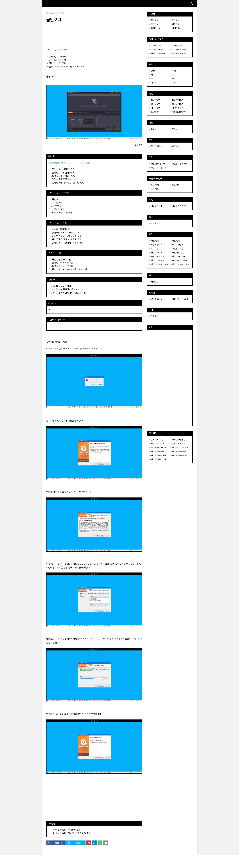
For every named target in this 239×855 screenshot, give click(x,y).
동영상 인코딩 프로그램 (62, 266)
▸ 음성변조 (175, 146)
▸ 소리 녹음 (154, 188)
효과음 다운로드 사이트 (62, 286)
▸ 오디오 (174, 129)
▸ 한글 (152, 70)
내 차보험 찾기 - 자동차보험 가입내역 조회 (72, 833)
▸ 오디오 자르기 (177, 103)
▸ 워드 (152, 74)
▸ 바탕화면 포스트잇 (179, 206)
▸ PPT (152, 78)
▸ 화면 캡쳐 (154, 184)
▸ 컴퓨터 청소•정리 (178, 256)
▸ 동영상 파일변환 (178, 439)
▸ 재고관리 (154, 223)
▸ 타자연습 (154, 281)
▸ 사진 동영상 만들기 (179, 111)
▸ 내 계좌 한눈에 (156, 45)
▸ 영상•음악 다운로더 (179, 298)
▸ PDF (173, 74)
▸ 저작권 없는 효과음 (158, 455)
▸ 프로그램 (154, 24)
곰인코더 (56, 199)
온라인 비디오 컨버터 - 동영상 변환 (67, 242)
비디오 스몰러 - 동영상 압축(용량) (67, 236)
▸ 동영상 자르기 (177, 99)
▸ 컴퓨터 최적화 (156, 252)
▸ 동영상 (153, 129)
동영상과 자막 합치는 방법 (63, 172)
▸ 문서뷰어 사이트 (178, 443)
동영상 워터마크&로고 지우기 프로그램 (69, 269)
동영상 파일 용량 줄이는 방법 (65, 179)
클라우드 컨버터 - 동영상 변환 (65, 232)
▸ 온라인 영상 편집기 (158, 447)
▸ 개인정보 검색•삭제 (179, 163)
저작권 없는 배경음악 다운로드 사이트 (69, 292)
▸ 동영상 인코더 (156, 146)
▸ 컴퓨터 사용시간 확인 (180, 264)
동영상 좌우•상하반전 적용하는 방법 (68, 182)
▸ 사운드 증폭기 (156, 244)
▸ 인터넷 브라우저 (157, 298)
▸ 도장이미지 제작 (157, 443)
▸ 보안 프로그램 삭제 (158, 167)
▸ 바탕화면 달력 (156, 206)
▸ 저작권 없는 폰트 (157, 451)
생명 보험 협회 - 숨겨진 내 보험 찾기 (69, 829)
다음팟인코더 (58, 209)
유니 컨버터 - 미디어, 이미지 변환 (67, 239)
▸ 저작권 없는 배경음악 (159, 459)
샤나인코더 (57, 202)
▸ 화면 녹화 (175, 184)
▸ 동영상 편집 (155, 99)
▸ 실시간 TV (175, 28)
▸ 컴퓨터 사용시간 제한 (159, 264)
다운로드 (138, 145)
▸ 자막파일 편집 (177, 107)
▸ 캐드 (173, 78)
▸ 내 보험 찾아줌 (156, 49)
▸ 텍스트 (174, 82)
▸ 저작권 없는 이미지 (179, 455)
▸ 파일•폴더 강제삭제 (179, 260)
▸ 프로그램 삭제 (156, 248)
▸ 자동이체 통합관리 (158, 53)
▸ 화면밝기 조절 (177, 248)
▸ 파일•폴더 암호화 (157, 163)
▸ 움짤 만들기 (155, 111)
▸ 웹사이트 (175, 20)
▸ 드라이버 (154, 316)
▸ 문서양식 (154, 20)
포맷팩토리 (57, 206)
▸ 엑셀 (173, 70)
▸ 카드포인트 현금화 (179, 53)
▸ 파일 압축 (175, 240)
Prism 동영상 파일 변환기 (63, 212)
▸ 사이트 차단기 (177, 244)
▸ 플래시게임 (155, 28)
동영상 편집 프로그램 (61, 259)
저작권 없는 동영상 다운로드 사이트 (68, 289)
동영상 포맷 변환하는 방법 (63, 169)
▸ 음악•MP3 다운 (156, 439)
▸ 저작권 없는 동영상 (179, 451)
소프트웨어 (54, 13)
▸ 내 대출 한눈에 (177, 45)
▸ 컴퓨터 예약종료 (157, 260)
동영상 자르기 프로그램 (62, 262)
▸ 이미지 (153, 82)
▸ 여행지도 (175, 24)
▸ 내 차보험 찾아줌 (178, 49)
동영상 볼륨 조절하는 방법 (63, 176)
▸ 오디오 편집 (155, 103)
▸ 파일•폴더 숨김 (177, 252)
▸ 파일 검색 (154, 240)
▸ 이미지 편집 (155, 107)
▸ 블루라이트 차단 (157, 256)
